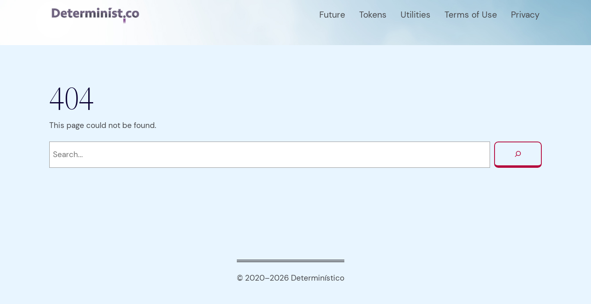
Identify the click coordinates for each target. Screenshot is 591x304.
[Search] (518, 155)
